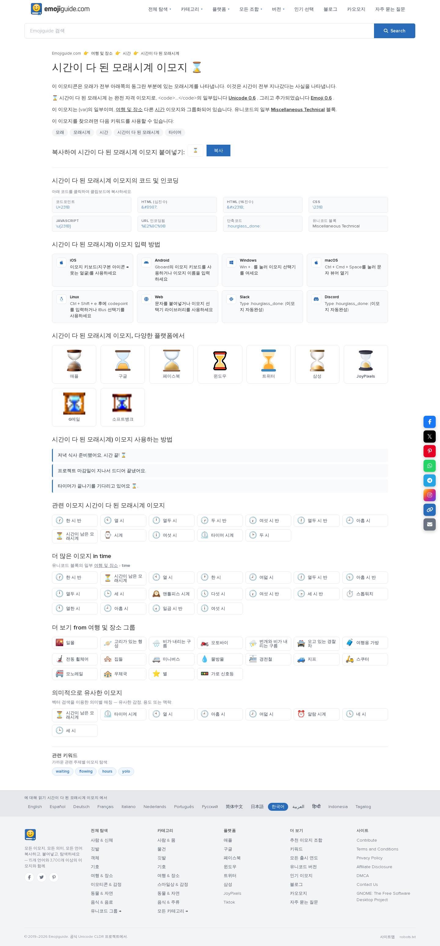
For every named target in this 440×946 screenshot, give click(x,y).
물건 (161, 849)
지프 (306, 659)
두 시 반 (213, 520)
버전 (278, 9)
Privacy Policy (370, 858)
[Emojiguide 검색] (199, 31)
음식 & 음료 (102, 902)
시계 (113, 535)
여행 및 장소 (102, 53)
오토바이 (214, 643)
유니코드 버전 (303, 866)
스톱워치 (359, 594)
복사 (218, 150)
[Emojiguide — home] (60, 9)
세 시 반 (310, 594)
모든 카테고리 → (172, 911)
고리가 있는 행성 (123, 643)
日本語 (257, 806)
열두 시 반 (312, 520)
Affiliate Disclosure (374, 866)
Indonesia (338, 806)
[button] (91, 205)
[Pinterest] (54, 877)
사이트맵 (387, 937)
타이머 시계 (217, 535)
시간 (127, 53)
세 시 (114, 594)
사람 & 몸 (166, 840)
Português (184, 806)
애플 (228, 840)
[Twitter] (41, 877)
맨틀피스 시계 (171, 594)
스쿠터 (357, 659)
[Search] (394, 31)
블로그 (330, 9)
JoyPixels (232, 893)
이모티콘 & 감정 (106, 884)
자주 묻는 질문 (390, 9)
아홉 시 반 (361, 577)
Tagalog (363, 806)
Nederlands (155, 806)
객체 (95, 858)
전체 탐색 (159, 9)
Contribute (367, 840)
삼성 (228, 884)
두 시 (259, 535)
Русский (210, 806)
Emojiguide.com (66, 53)
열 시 (114, 520)
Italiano (129, 806)
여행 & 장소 (102, 875)
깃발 (95, 849)
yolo (126, 771)
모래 (60, 132)
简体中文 (234, 806)
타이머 (175, 132)
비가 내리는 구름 (171, 643)
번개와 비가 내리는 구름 (268, 643)
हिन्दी (316, 806)
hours (107, 771)
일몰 (65, 643)
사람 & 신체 (102, 840)
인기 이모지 (301, 875)
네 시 (356, 714)
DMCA (363, 875)
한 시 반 (68, 520)
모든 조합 (250, 9)
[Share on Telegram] (430, 480)
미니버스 (166, 659)
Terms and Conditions (377, 849)
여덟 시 (261, 577)
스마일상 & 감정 (172, 884)
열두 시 (164, 520)
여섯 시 (164, 535)
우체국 (115, 674)
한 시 (210, 577)
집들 (113, 659)
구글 (228, 849)
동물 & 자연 (102, 893)
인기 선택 (304, 9)
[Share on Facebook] (430, 422)
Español (57, 806)
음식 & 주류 (168, 902)
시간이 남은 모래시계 (74, 536)
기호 (95, 866)
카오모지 (356, 9)
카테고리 (192, 9)
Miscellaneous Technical (336, 226)
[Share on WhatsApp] (430, 466)
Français (105, 806)
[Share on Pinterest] (430, 451)
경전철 (260, 659)
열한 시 (67, 608)
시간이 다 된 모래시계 (138, 132)
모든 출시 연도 (304, 858)
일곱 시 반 (167, 608)
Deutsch (81, 806)
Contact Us (367, 884)
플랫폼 (220, 9)
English (35, 806)
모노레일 (69, 674)
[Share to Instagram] (430, 495)
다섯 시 (212, 594)
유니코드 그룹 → (106, 911)
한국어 (278, 806)
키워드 (296, 849)
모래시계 (81, 132)
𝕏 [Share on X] (429, 436)
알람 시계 (311, 714)
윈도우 (230, 866)
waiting (62, 771)
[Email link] (430, 524)
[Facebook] (29, 877)
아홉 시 (358, 520)
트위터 (230, 875)
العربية (298, 806)
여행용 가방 (362, 643)
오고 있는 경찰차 (316, 643)
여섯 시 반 (264, 520)
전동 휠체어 (72, 659)
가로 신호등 (217, 674)
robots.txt (408, 937)
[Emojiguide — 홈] (30, 835)
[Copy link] (430, 510)
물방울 (212, 659)
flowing (86, 771)
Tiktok (229, 902)
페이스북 (232, 858)
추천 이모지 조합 (306, 840)
